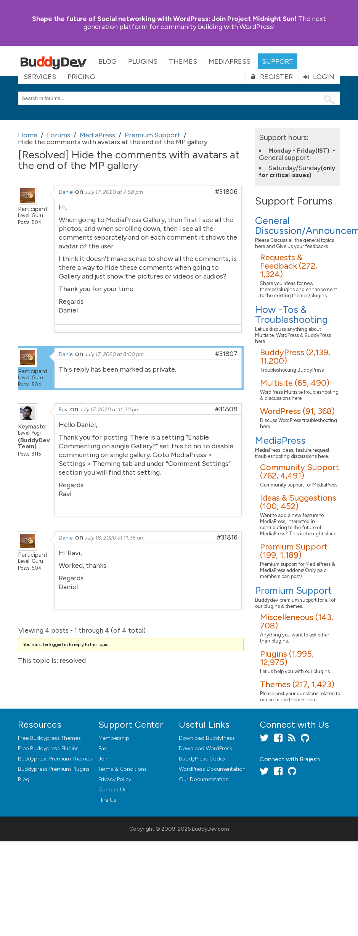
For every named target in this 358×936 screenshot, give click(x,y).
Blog (107, 61)
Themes (183, 61)
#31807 (226, 353)
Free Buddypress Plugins (48, 748)
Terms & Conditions (122, 769)
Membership (113, 738)
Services (40, 76)
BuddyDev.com (210, 829)
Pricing (81, 76)
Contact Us (112, 789)
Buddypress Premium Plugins (54, 769)
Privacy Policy (114, 779)
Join (103, 759)
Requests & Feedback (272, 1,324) (288, 265)
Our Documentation (204, 779)
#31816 (227, 537)
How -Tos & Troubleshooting (291, 314)
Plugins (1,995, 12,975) (287, 658)
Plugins (142, 61)
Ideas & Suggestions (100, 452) (298, 502)
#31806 (226, 191)
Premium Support (293, 590)
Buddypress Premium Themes (55, 759)
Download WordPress (205, 748)
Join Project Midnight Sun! (164, 18)
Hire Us (107, 800)
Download (207, 738)
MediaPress (229, 61)
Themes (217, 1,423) (297, 684)
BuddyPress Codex (202, 759)
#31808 (226, 409)
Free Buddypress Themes (49, 738)
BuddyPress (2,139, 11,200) (295, 356)
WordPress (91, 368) (297, 411)
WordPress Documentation (212, 769)
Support (278, 61)
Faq (103, 748)
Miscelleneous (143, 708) (296, 621)
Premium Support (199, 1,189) (293, 550)
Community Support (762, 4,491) (299, 471)
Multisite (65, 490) (294, 383)
